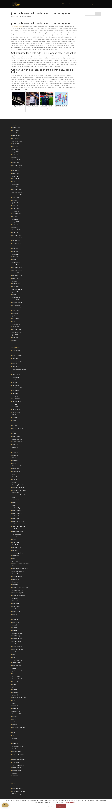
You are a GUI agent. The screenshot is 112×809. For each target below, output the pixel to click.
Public (14, 703)
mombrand (15, 609)
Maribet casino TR (17, 590)
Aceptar (61, 806)
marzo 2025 (15, 157)
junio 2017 (15, 337)
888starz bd (15, 425)
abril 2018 (15, 321)
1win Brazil (15, 358)
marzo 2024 (15, 184)
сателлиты (15, 776)
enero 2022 (15, 232)
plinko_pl (15, 695)
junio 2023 (15, 203)
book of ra (15, 477)
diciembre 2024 (17, 165)
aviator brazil (16, 436)
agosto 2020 (15, 278)
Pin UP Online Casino (18, 679)
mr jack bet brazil (17, 649)
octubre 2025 (16, 138)
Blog (91, 4)
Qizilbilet (15, 706)
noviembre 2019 (17, 289)
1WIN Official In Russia (19, 369)
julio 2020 (15, 281)
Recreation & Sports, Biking (20, 714)
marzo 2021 (15, 259)
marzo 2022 (15, 227)
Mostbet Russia (16, 641)
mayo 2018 (15, 319)
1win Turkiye (16, 372)
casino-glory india (17, 531)
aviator (14, 434)
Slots (13, 732)
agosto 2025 (15, 144)
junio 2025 (15, 149)
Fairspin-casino (16, 547)
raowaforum (16, 711)
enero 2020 (15, 286)
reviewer (15, 722)
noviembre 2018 (17, 302)
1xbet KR (15, 396)
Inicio (62, 4)
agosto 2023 (15, 197)
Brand (14, 482)
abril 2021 (15, 257)
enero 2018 (15, 327)
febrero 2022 (16, 230)
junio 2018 (15, 316)
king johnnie (16, 579)
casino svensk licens (18, 521)
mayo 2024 (15, 179)
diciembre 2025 (17, 133)
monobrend (15, 619)
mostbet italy (16, 636)
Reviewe (14, 719)
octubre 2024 (16, 170)
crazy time (15, 537)
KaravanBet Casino (17, 574)
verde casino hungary (18, 754)
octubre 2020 (16, 273)
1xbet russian (16, 409)
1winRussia (15, 377)
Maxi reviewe (16, 601)
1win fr (14, 364)
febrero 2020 (16, 283)
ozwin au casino (17, 665)
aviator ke (15, 447)
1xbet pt (14, 404)
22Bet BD (15, 417)
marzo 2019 (15, 294)
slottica (14, 738)
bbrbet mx (15, 468)
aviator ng (15, 452)
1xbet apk (15, 382)
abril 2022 (15, 224)
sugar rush (15, 741)
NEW (13, 654)
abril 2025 (15, 154)
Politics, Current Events (19, 698)
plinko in (15, 689)
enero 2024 (15, 187)
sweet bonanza (16, 743)
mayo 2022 (15, 222)
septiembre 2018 (17, 308)
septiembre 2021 (17, 243)
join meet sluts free (17, 26)
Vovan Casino (16, 762)
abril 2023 (15, 205)
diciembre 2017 (17, 329)
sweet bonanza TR (17, 746)
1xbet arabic (16, 385)
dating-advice (16, 542)
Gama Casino (16, 556)
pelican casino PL (17, 671)
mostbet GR (15, 630)
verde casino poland (18, 757)
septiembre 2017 (17, 332)
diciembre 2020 (17, 267)
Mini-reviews (16, 606)
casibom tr (15, 500)
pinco (14, 684)
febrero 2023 (16, 208)
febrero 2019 (16, 297)
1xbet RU (15, 407)
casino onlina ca (17, 513)
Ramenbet (15, 708)
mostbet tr (15, 644)
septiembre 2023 (17, 195)
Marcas (84, 4)
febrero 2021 (16, 262)
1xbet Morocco (16, 401)
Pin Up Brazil (16, 676)
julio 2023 (15, 200)
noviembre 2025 (17, 136)
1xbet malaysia (16, 399)
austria (14, 431)
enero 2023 (15, 211)
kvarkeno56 (15, 582)
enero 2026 (15, 130)
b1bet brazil (16, 458)
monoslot (15, 625)
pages (14, 668)
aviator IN (15, 444)
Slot (13, 730)
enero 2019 (15, 300)
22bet (14, 415)
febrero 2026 (16, 127)
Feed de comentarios (18, 791)
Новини (14, 773)
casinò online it (16, 518)
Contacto (98, 4)
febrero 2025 (16, 160)
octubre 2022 (16, 216)
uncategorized (16, 751)
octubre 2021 (16, 240)
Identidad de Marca (18, 571)
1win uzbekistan (17, 374)
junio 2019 (15, 292)
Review (14, 716)
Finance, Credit (16, 550)
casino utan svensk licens (19, 524)
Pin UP (14, 673)
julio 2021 (15, 249)
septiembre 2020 (17, 275)
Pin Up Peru (15, 681)
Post (13, 700)
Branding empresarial (18, 487)
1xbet (14, 380)
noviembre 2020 (17, 270)
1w (13, 353)
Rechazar (50, 806)
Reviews (14, 724)
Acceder (14, 786)
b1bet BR (15, 455)
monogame (15, 622)
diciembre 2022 (17, 214)
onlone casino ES (17, 662)
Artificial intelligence (18, 428)
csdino (14, 539)
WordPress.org (16, 794)
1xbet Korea (15, 393)
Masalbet (15, 598)
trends (14, 749)
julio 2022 (15, 219)
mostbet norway (17, 638)
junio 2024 (15, 176)
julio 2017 (15, 335)
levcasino (15, 584)
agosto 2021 (15, 246)
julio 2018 (15, 313)
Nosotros (77, 4)
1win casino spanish (18, 361)
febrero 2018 (16, 324)
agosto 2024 (15, 173)
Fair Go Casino (16, 545)
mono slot (15, 614)
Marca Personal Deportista (20, 587)
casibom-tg (15, 502)
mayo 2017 (15, 340)
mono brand (16, 611)
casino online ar (17, 516)
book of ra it (15, 479)
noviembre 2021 (17, 238)
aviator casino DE (17, 439)
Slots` (14, 735)
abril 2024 (15, 181)
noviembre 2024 (17, 168)
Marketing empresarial (19, 595)
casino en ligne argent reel (20, 508)
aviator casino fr (17, 442)
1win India (15, 366)
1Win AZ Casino (17, 355)
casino (14, 505)
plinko (14, 687)
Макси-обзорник (17, 770)
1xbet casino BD (17, 388)
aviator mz (15, 450)
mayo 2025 (15, 152)
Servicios (69, 4)
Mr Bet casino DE (17, 646)
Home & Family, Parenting (20, 568)
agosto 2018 (15, 310)
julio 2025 (15, 146)
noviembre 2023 (17, 192)
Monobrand (15, 617)
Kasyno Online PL (17, 576)
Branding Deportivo (25, 16)
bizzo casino (16, 471)
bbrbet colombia (17, 466)
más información (70, 802)
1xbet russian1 (16, 412)
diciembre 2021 (17, 235)
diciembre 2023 (17, 189)
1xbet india (15, 390)
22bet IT (14, 420)
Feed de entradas (17, 788)
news (13, 657)
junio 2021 (15, 251)
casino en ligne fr (17, 510)
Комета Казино (16, 768)
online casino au (17, 660)
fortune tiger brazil (18, 553)
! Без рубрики (16, 350)
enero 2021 (15, 265)
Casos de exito (16, 534)
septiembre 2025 (17, 141)
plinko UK (15, 692)
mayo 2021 (15, 254)
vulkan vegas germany (18, 765)
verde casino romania (18, 759)
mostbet (14, 628)
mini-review (15, 603)
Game (14, 558)
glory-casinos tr (16, 561)
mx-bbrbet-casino (17, 652)
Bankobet (15, 460)
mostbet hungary (17, 633)
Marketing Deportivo (18, 593)
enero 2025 (15, 162)
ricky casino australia (18, 727)
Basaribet (15, 463)
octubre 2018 (16, 305)
